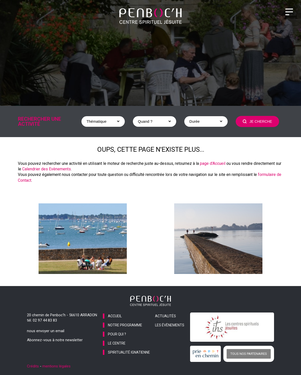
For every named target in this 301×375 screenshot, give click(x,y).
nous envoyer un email (45, 331)
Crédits (33, 366)
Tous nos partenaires (248, 354)
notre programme (125, 325)
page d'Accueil (212, 163)
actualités (165, 316)
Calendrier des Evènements (46, 169)
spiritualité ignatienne (129, 352)
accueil (115, 316)
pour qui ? (117, 334)
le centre (117, 343)
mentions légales (56, 366)
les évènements (169, 325)
